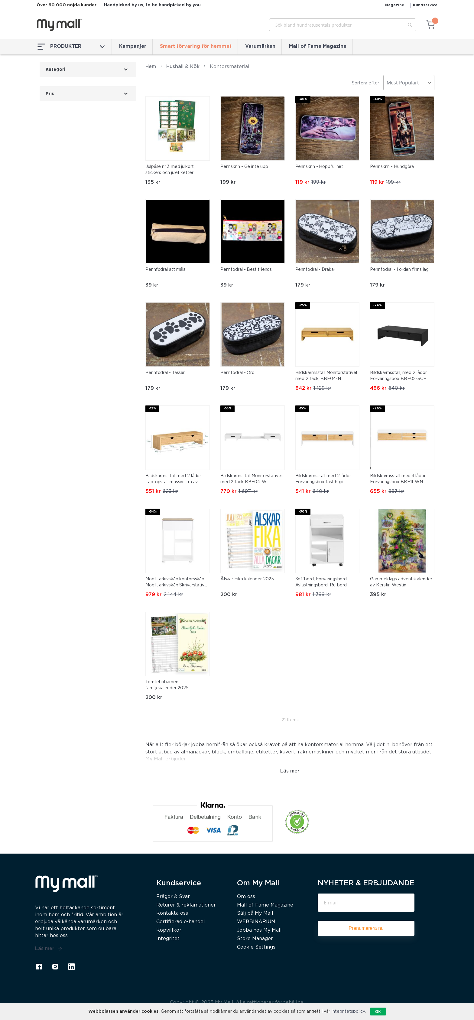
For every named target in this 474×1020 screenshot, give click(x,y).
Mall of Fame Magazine (317, 46)
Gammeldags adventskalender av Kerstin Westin (401, 582)
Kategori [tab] (55, 69)
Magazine (394, 5)
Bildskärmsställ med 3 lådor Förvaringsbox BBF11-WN (397, 479)
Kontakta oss (172, 913)
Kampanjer (132, 46)
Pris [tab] (50, 94)
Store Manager (255, 938)
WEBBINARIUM (256, 922)
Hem (150, 66)
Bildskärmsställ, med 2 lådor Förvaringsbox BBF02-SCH (398, 376)
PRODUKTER (71, 46)
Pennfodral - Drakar (315, 269)
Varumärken (260, 46)
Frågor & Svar (173, 896)
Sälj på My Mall (255, 913)
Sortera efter (365, 83)
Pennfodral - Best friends (246, 269)
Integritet (168, 938)
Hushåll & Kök (183, 66)
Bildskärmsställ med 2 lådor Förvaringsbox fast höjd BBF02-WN (323, 479)
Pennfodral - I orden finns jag (399, 269)
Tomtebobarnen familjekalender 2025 (167, 685)
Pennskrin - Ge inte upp (244, 167)
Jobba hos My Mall (259, 930)
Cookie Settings (256, 947)
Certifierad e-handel (180, 922)
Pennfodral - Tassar (165, 373)
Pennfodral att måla (165, 269)
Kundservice (425, 5)
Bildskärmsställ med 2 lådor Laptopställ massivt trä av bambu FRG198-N (173, 479)
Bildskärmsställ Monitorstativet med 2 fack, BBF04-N (326, 376)
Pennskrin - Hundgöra (392, 167)
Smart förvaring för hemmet (196, 46)
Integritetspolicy (348, 1011)
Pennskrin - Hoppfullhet (319, 167)
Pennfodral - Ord (237, 373)
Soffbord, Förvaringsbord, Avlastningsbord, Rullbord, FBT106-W (321, 582)
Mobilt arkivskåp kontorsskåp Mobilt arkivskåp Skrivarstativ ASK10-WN (174, 582)
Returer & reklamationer (186, 905)
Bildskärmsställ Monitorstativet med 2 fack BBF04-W (251, 479)
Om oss (246, 896)
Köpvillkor (168, 930)
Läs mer (48, 948)
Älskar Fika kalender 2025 (247, 579)
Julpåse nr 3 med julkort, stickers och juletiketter (170, 170)
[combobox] (342, 24)
